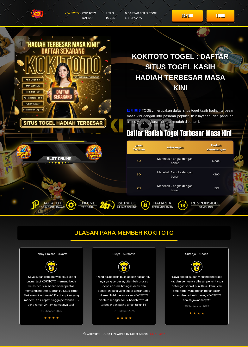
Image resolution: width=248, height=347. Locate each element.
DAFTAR (187, 16)
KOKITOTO (72, 13)
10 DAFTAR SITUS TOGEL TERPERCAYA (140, 15)
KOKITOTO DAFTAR (89, 15)
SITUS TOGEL (110, 15)
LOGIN (220, 16)
